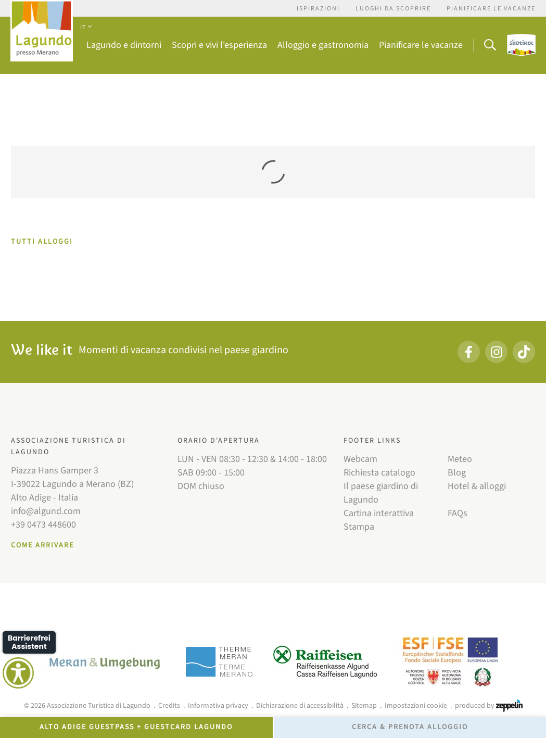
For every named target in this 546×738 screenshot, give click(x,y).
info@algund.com (46, 511)
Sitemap (364, 706)
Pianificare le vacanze (491, 8)
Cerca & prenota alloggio (410, 727)
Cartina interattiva (379, 513)
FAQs (457, 513)
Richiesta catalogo (379, 472)
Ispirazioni (318, 8)
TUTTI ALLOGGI (42, 241)
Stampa (359, 526)
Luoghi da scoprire (393, 8)
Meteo (460, 459)
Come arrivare (42, 545)
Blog (457, 472)
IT (85, 27)
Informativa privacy (218, 706)
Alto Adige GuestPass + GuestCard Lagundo (136, 727)
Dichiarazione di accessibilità (300, 706)
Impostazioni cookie (416, 706)
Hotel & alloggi (477, 486)
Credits (169, 706)
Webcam (360, 459)
